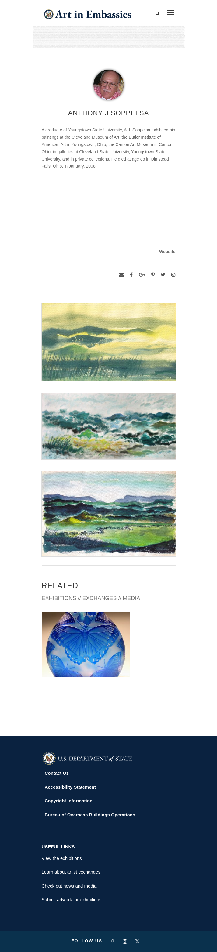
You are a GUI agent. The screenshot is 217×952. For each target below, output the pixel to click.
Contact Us (57, 773)
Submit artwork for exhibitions (72, 899)
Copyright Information (69, 800)
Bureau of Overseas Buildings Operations (90, 814)
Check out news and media (69, 885)
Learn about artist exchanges (71, 871)
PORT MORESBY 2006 (66, 704)
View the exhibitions (62, 858)
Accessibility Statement (70, 787)
